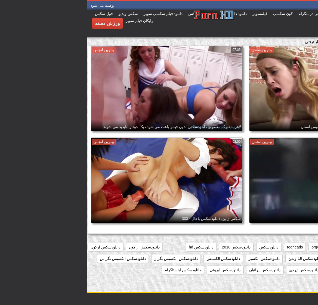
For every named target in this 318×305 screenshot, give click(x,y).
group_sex (262, 247)
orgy (228, 247)
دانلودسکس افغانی (259, 258)
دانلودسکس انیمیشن (256, 270)
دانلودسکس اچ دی (217, 270)
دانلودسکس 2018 (149, 247)
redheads (208, 247)
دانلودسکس (182, 247)
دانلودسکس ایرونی (138, 270)
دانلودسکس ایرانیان (178, 270)
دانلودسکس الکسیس (136, 258)
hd (243, 247)
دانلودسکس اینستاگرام (96, 270)
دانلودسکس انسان (296, 270)
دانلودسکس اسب (297, 258)
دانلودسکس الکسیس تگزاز (89, 258)
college (286, 247)
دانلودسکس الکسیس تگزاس (36, 258)
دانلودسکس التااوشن (218, 258)
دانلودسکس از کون (57, 247)
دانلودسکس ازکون (18, 247)
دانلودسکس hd (114, 247)
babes (306, 247)
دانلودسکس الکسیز (177, 258)
